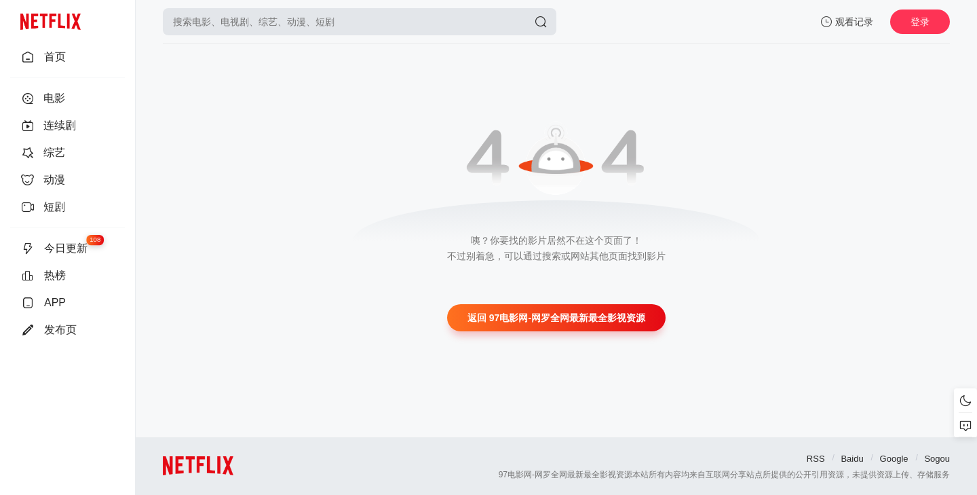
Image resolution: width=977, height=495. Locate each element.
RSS (816, 459)
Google (894, 459)
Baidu (852, 459)
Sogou (937, 459)
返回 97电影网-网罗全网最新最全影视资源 (556, 317)
